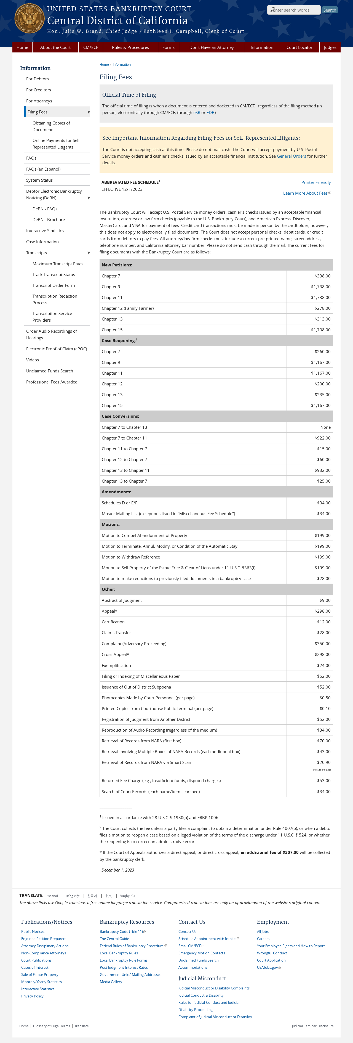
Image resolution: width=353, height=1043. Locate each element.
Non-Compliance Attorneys (43, 953)
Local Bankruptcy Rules (119, 953)
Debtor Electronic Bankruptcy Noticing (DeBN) (54, 194)
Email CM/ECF (191, 946)
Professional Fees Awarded (51, 382)
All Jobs (263, 931)
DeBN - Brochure (49, 219)
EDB (211, 112)
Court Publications (36, 960)
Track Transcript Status (54, 274)
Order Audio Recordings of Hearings (51, 334)
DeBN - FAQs (45, 208)
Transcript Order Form (54, 285)
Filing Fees (37, 112)
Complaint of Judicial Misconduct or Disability (215, 1017)
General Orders (291, 156)
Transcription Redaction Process (55, 299)
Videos (32, 359)
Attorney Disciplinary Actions (44, 946)
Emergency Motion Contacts (201, 953)
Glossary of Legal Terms (51, 1026)
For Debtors (37, 78)
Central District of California (117, 21)
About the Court (55, 47)
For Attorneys (39, 101)
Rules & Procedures (130, 47)
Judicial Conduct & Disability (201, 995)
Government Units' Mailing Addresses (130, 974)
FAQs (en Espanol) (43, 169)
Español (53, 896)
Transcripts (36, 252)
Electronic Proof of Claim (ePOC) (56, 348)
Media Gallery (111, 982)
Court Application (271, 960)
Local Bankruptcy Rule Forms (124, 960)
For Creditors (38, 89)
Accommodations (192, 967)
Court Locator (299, 47)
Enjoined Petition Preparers (43, 938)
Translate (81, 1026)
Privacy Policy (32, 996)
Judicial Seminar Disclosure (313, 1026)
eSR (196, 112)
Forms (168, 47)
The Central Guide (114, 938)
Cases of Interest (35, 967)
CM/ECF (90, 47)
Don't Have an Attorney (211, 47)
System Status (39, 180)
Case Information (42, 241)
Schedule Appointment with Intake (208, 938)
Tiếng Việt (72, 896)
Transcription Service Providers (52, 317)
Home (22, 47)
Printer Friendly (316, 182)
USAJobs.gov (269, 967)
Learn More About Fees (307, 193)
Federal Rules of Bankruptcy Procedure (133, 946)
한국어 (92, 895)
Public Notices (32, 931)
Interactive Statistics (45, 230)
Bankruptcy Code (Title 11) (123, 931)
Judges (330, 47)
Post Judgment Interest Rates (124, 967)
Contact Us (187, 931)
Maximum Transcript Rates (58, 263)
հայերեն (127, 895)
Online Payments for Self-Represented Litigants (57, 143)
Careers (263, 938)
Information (262, 47)
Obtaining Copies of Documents (51, 126)
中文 (108, 895)
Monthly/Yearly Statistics (41, 982)
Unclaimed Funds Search (49, 371)
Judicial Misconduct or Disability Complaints (214, 988)
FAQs (31, 158)
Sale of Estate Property (39, 974)
